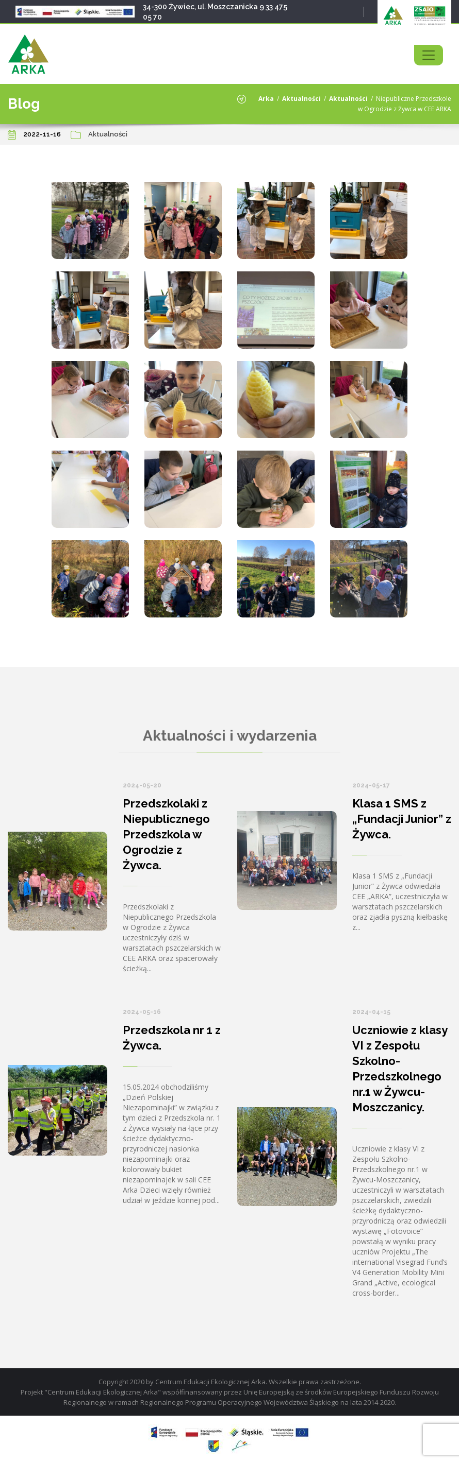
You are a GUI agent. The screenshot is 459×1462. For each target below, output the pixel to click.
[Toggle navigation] (428, 55)
